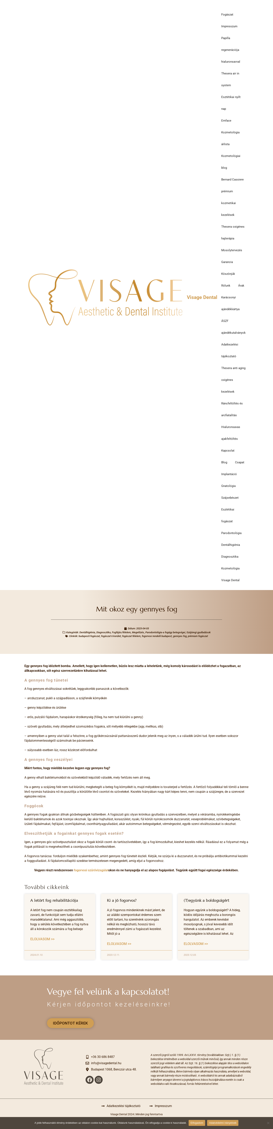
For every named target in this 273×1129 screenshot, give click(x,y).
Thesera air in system (230, 79)
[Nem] (268, 1123)
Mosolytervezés (231, 250)
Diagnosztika (229, 556)
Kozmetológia (230, 568)
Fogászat (227, 14)
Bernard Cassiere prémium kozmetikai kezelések (232, 197)
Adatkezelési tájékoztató (229, 350)
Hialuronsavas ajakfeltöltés (230, 433)
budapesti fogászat (89, 636)
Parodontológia (231, 533)
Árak (241, 285)
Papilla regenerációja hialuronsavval (230, 49)
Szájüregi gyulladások (198, 632)
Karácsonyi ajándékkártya (230, 303)
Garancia (227, 262)
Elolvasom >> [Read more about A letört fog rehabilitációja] (42, 939)
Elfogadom (197, 1122)
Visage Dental (202, 297)
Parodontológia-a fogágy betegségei (165, 632)
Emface (226, 120)
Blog (224, 462)
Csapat (239, 462)
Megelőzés (138, 632)
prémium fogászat (198, 636)
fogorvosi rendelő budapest (157, 636)
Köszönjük (228, 274)
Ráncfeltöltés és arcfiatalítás (232, 409)
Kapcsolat (227, 450)
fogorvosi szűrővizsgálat (91, 870)
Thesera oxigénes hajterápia (232, 232)
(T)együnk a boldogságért (206, 900)
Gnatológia (228, 486)
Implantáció (229, 474)
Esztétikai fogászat (227, 515)
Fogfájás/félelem (121, 632)
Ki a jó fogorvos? (122, 900)
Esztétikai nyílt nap (231, 103)
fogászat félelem (131, 636)
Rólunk (225, 285)
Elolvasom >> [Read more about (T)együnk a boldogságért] (196, 944)
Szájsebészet (230, 497)
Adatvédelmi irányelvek (222, 1122)
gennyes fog (180, 636)
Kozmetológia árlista (230, 138)
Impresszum (229, 26)
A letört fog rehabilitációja (54, 900)
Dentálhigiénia (230, 545)
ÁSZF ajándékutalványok (233, 326)
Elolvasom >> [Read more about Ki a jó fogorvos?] (119, 944)
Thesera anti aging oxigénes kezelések (233, 379)
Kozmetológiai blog (230, 162)
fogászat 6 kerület (111, 636)
